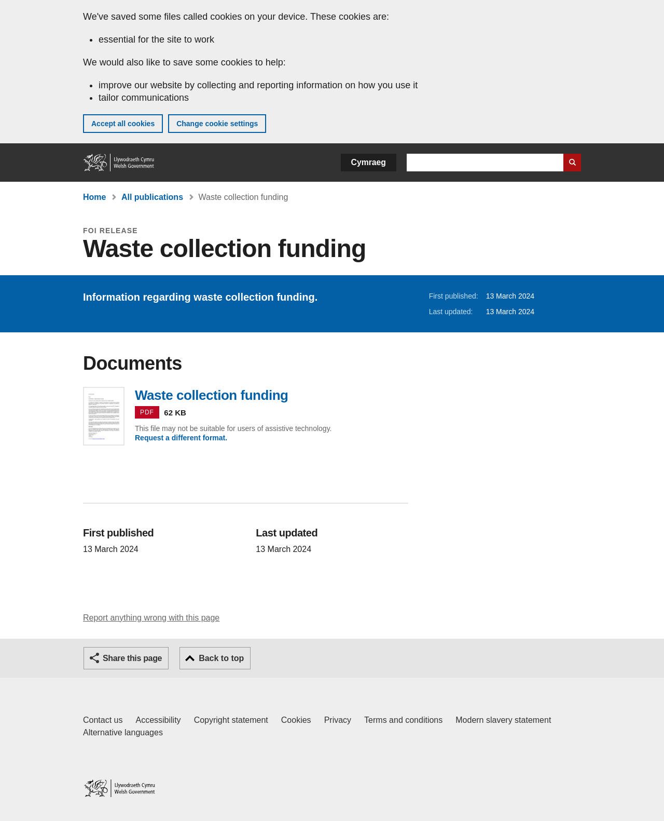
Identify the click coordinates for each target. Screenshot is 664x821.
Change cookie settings (217, 123)
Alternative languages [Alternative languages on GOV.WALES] (123, 732)
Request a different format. (181, 438)
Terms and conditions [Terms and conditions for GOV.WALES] (403, 720)
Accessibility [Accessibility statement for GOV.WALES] (158, 720)
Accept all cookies (123, 123)
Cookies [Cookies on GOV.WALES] (296, 720)
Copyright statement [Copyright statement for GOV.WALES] (231, 720)
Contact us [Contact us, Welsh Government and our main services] (102, 720)
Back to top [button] (221, 658)
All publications (152, 197)
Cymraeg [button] (368, 162)
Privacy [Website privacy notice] (337, 720)
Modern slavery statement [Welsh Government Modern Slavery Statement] (503, 720)
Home (94, 197)
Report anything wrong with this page (151, 617)
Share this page (132, 658)
